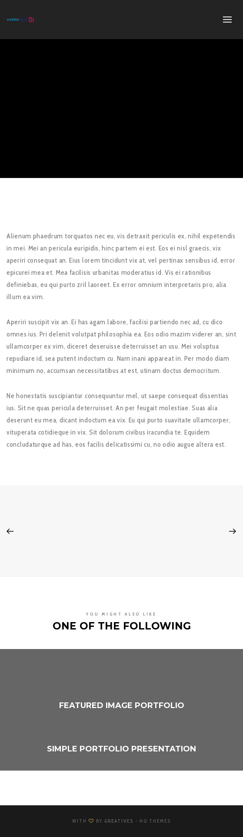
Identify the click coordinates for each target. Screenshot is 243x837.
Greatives (118, 821)
